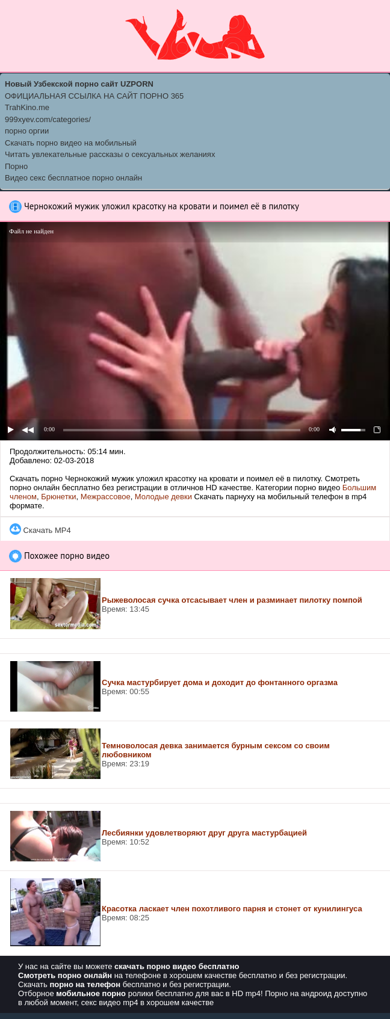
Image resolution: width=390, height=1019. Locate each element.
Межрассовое (106, 496)
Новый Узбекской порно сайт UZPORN (79, 83)
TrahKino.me (27, 107)
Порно (16, 166)
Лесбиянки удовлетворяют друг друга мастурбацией (204, 832)
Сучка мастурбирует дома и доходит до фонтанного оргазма (220, 682)
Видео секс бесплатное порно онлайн (73, 177)
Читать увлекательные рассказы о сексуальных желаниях (110, 154)
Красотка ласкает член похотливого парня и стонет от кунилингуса (232, 908)
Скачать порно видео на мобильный (71, 142)
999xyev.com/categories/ (48, 119)
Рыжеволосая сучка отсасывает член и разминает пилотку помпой (232, 600)
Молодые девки (163, 496)
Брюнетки (58, 496)
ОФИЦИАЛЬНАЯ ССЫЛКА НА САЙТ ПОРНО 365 (94, 95)
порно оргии (27, 130)
